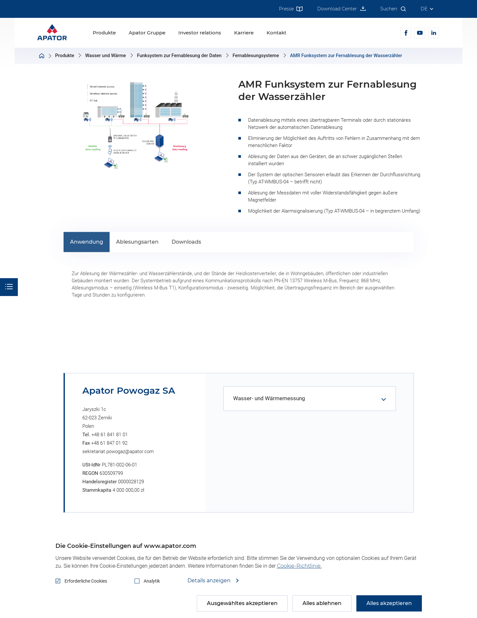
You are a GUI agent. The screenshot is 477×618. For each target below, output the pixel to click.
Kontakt (276, 33)
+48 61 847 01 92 (109, 443)
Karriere (244, 33)
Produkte (104, 33)
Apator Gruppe (147, 33)
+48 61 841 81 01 (109, 435)
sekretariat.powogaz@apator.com (118, 451)
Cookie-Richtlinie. (299, 566)
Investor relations (199, 33)
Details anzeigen (209, 581)
